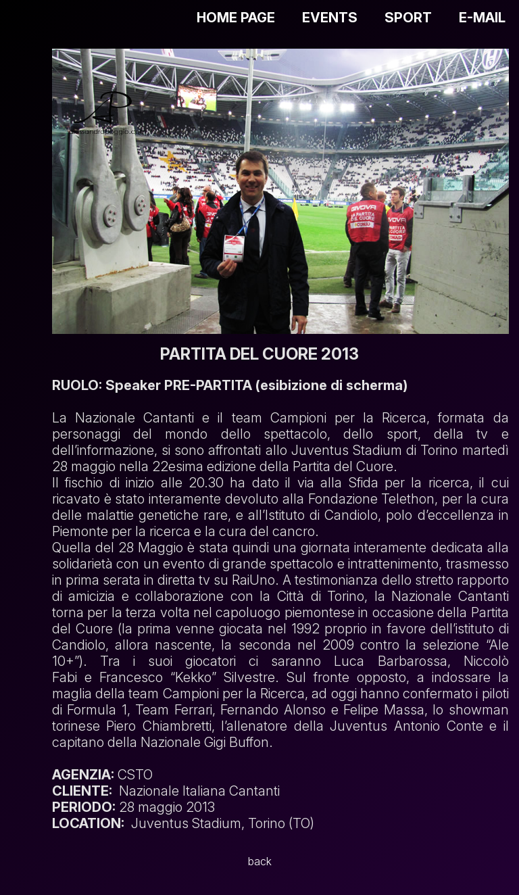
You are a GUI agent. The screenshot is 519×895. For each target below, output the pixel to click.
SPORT (408, 17)
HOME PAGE (236, 17)
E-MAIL (482, 17)
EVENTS (329, 17)
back (260, 861)
